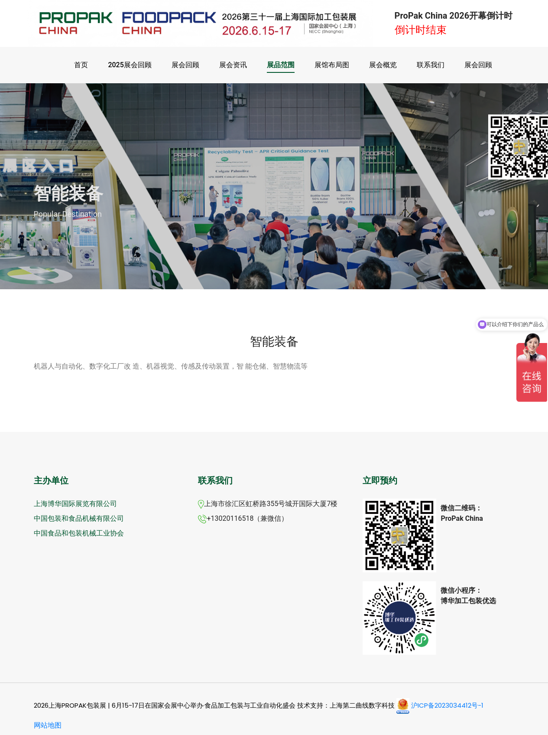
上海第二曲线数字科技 (362, 705)
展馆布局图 (332, 65)
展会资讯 (233, 65)
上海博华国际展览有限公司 (75, 504)
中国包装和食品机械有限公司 (79, 518)
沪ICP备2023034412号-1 (447, 705)
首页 (81, 65)
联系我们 (430, 65)
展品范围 (281, 65)
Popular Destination (68, 214)
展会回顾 (185, 65)
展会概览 (383, 65)
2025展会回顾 (129, 65)
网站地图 (48, 725)
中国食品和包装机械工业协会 (79, 533)
